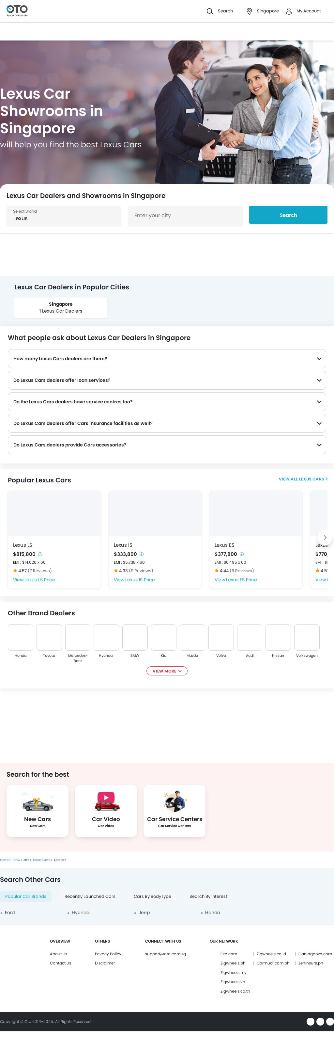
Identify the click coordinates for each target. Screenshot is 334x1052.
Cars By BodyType (152, 896)
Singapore (61, 304)
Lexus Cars (311, 479)
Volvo (221, 655)
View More (164, 671)
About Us (58, 954)
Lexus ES (225, 545)
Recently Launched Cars (90, 896)
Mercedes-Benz (78, 658)
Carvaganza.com (315, 954)
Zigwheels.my (233, 972)
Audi (250, 655)
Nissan (278, 655)
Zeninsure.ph (310, 963)
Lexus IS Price (140, 579)
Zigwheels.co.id (271, 954)
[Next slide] (324, 537)
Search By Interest (208, 896)
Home (4, 859)
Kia (164, 655)
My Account (308, 11)
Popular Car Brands (25, 896)
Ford (10, 912)
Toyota (49, 655)
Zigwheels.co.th (235, 991)
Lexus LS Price (39, 579)
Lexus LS (22, 545)
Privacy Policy (108, 954)
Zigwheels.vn (232, 981)
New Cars (21, 859)
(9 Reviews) (141, 571)
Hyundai (106, 655)
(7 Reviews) (40, 571)
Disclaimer (105, 963)
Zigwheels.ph (233, 963)
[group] (60, 308)
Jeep (144, 912)
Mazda (192, 655)
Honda (20, 655)
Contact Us (60, 963)
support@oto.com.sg (165, 954)
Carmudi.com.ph (273, 963)
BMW (135, 655)
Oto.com (228, 954)
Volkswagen (307, 655)
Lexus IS (123, 545)
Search (288, 215)
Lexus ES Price (241, 579)
